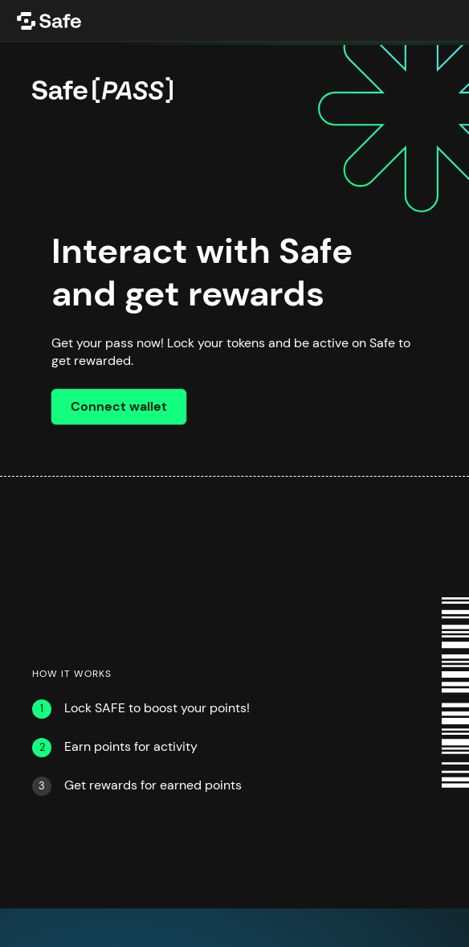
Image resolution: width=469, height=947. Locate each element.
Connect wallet (118, 406)
